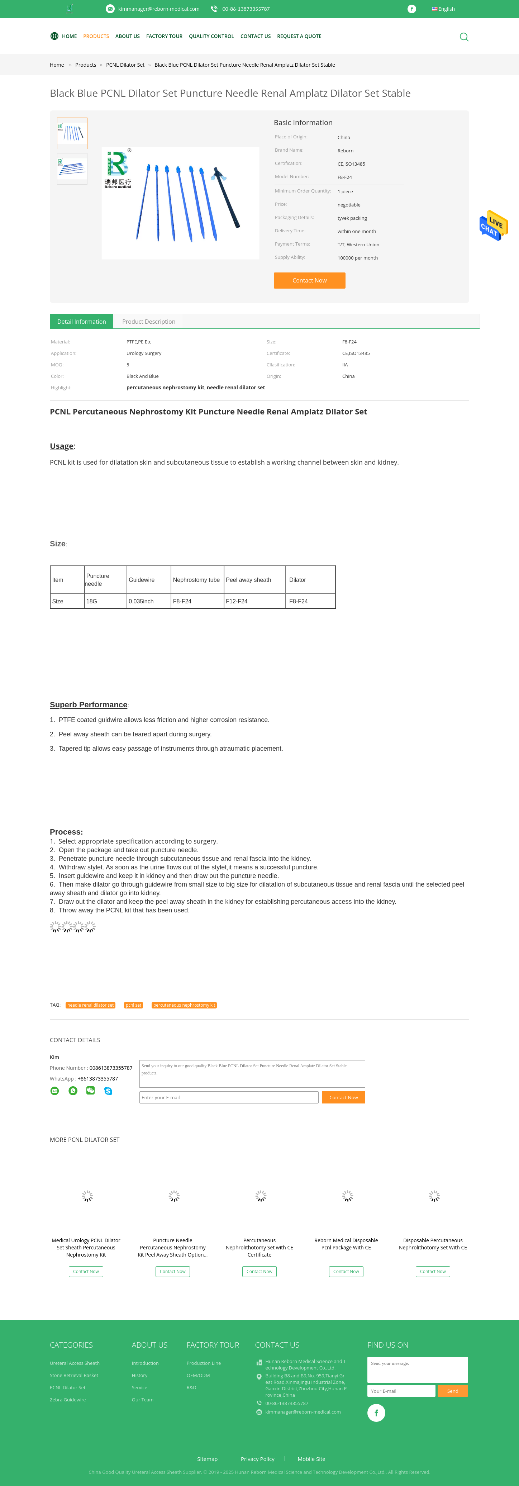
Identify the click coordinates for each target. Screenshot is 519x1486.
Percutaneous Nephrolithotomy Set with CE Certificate (259, 1247)
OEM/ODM (198, 1375)
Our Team (143, 1399)
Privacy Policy (258, 1458)
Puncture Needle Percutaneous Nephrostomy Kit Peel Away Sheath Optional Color (173, 1251)
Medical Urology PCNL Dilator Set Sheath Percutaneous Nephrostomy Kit (86, 1247)
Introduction (145, 1363)
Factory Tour (167, 36)
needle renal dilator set (90, 1005)
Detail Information (81, 322)
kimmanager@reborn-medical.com (159, 8)
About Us (129, 36)
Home (63, 36)
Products (97, 36)
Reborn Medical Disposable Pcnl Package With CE (346, 1244)
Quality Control (215, 36)
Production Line (204, 1363)
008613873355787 (111, 1067)
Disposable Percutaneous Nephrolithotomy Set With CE (433, 1244)
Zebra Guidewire (68, 1399)
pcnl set (133, 1005)
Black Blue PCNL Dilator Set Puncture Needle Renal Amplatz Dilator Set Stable (244, 64)
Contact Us (260, 36)
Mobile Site (311, 1458)
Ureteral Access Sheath (75, 1363)
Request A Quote (305, 36)
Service (139, 1387)
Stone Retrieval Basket (74, 1375)
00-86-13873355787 (246, 9)
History (139, 1375)
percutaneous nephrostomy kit (184, 1005)
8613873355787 (99, 1078)
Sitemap (207, 1458)
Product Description (148, 322)
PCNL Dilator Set (67, 1387)
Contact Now (309, 280)
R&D (191, 1387)
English (446, 8)
